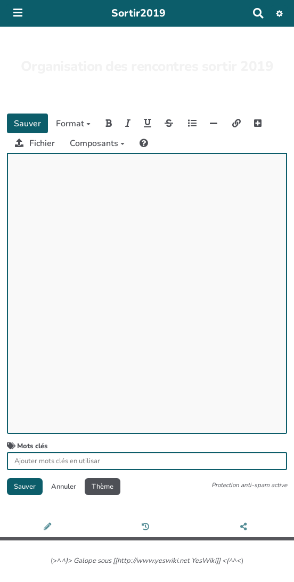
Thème (102, 486)
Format (73, 124)
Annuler (63, 486)
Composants (97, 143)
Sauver (27, 124)
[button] (279, 13)
